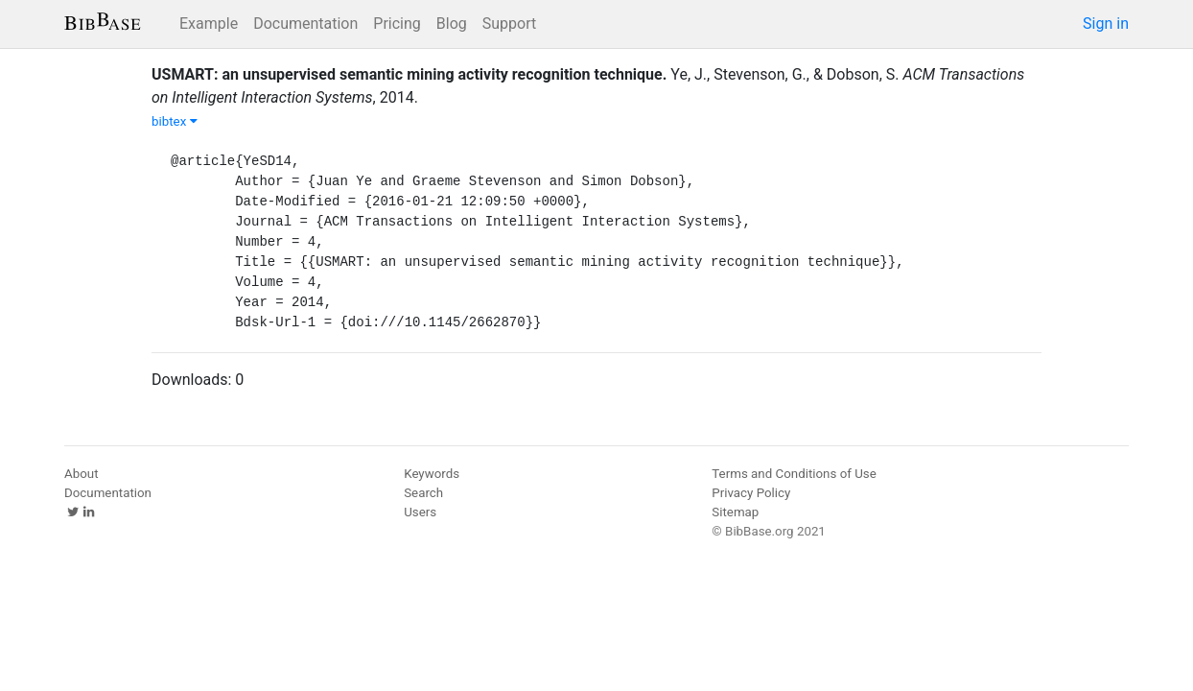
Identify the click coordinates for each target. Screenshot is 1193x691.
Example (208, 23)
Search (423, 493)
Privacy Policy (751, 493)
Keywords (431, 473)
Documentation (305, 23)
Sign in (1106, 23)
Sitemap (735, 512)
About (81, 473)
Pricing (397, 23)
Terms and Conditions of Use (794, 473)
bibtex (175, 121)
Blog (451, 23)
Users (420, 512)
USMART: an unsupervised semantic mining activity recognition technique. (409, 74)
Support (509, 23)
